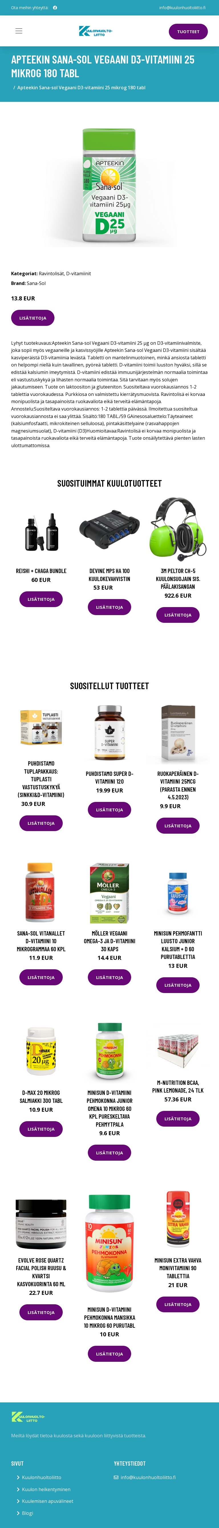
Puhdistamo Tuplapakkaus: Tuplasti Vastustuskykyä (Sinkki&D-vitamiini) (41, 779)
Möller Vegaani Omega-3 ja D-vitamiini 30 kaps (109, 941)
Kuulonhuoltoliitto (41, 1477)
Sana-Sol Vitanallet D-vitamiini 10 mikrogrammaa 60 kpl (41, 941)
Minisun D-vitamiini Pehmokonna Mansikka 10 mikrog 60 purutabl (109, 1317)
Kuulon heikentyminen (46, 1489)
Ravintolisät (51, 273)
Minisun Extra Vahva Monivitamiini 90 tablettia (178, 1268)
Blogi (27, 1513)
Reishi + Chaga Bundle (41, 570)
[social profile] (55, 7)
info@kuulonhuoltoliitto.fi (182, 7)
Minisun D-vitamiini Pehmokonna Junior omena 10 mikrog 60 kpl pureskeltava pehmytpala (110, 1108)
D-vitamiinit (78, 273)
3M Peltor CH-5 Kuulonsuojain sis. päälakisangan (178, 578)
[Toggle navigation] (19, 30)
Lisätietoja (32, 318)
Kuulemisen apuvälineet (47, 1501)
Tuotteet (188, 31)
